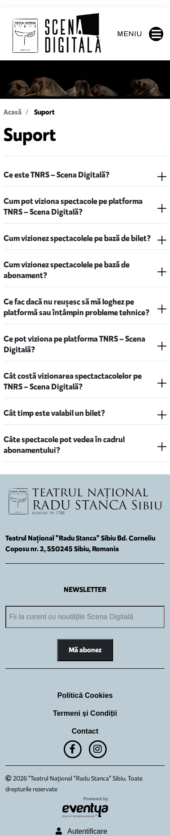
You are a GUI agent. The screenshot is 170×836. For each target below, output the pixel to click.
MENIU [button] (140, 34)
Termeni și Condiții (85, 713)
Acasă (13, 112)
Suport (44, 112)
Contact (85, 731)
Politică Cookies (85, 695)
